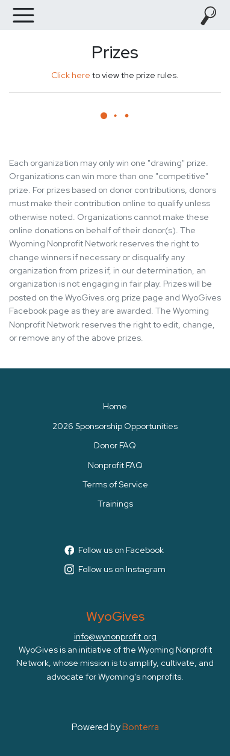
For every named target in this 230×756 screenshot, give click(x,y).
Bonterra (140, 727)
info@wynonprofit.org (115, 636)
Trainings (115, 503)
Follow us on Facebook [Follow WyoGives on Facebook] (114, 549)
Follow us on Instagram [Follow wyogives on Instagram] (115, 569)
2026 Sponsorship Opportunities (115, 426)
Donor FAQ (115, 445)
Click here (70, 75)
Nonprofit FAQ (115, 465)
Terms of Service (115, 484)
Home (115, 406)
